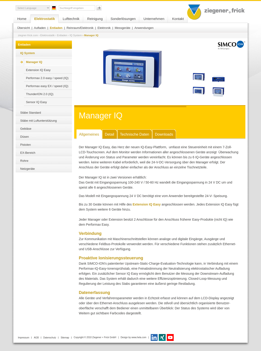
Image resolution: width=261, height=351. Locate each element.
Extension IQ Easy (38, 70)
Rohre (24, 160)
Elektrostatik (44, 19)
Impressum (23, 337)
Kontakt (178, 19)
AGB (36, 337)
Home (21, 19)
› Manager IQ (90, 35)
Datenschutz (49, 337)
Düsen (24, 136)
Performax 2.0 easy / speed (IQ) (47, 78)
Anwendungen (143, 28)
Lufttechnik (71, 19)
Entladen (56, 28)
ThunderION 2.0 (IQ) (39, 94)
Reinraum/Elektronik (80, 28)
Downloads (164, 134)
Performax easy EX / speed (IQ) (47, 86)
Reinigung (95, 19)
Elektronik (104, 28)
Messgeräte (122, 28)
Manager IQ (34, 62)
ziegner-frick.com (28, 35)
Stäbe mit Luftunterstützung (38, 120)
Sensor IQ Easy (36, 102)
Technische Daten (134, 134)
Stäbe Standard (30, 112)
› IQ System (75, 35)
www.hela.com (138, 337)
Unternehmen (153, 19)
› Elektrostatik (47, 35)
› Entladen (61, 35)
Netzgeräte (27, 168)
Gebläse (25, 128)
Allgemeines (89, 134)
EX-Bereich (27, 152)
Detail (109, 134)
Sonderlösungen (123, 19)
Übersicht (23, 28)
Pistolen (25, 144)
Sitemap (65, 337)
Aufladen (40, 28)
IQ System (27, 53)
